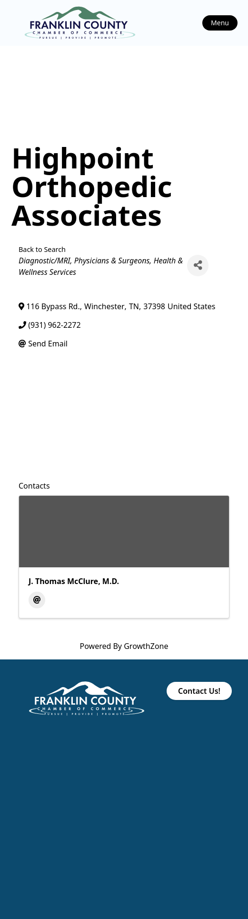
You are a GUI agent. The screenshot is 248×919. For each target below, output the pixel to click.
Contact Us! (199, 691)
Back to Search (42, 249)
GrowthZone (146, 646)
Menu (220, 22)
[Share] (197, 265)
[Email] (37, 600)
